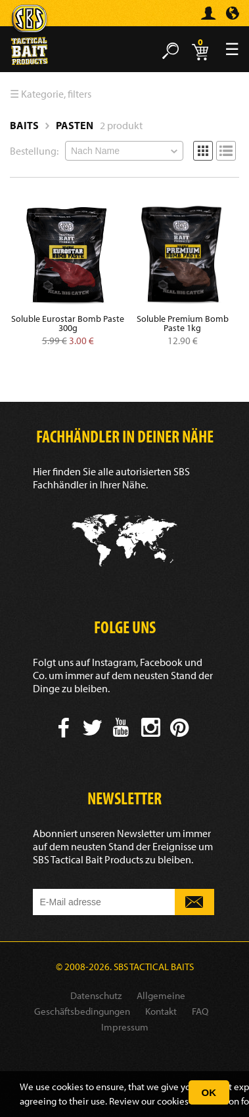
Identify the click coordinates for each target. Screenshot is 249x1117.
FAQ (200, 1011)
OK (209, 1092)
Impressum (124, 1027)
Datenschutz (96, 995)
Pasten (74, 125)
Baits (24, 125)
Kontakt (161, 1011)
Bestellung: (34, 151)
